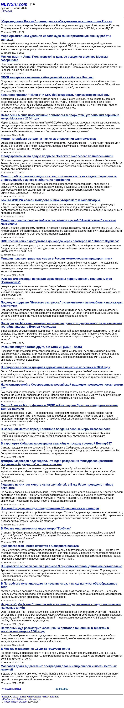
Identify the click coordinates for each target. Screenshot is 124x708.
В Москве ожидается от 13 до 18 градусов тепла (35, 648)
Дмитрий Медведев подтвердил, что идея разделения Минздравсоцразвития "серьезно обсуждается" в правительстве (57, 462)
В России (6, 11)
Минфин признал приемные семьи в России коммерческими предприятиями (56, 258)
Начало (6, 696)
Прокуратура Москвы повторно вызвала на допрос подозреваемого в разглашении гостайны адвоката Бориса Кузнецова (61, 325)
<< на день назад (11, 689)
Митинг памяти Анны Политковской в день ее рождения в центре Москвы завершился (54, 58)
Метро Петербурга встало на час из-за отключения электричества (48, 138)
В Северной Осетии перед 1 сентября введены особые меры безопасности (55, 429)
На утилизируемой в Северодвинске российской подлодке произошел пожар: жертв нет (62, 386)
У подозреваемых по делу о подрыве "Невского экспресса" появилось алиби (57, 156)
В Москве (22, 699)
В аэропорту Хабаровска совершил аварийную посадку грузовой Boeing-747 (56, 443)
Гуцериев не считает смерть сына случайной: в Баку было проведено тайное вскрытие (57, 486)
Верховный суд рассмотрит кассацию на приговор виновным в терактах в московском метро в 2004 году (55, 629)
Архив (23, 696)
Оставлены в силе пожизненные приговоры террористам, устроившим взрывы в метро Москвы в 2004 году (60, 116)
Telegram (54, 696)
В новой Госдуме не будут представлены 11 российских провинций (50, 508)
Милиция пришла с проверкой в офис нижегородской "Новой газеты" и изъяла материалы (58, 222)
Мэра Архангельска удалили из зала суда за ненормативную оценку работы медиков (56, 37)
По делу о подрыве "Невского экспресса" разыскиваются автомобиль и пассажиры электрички (62, 304)
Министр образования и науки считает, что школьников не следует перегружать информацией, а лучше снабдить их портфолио (59, 178)
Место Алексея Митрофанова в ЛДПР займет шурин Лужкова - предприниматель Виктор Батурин (59, 407)
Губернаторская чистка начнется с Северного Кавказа (40, 546)
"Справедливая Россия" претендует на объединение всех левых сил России (56, 21)
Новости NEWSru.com (15, 701)
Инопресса (35, 699)
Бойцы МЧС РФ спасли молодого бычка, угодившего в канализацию (50, 200)
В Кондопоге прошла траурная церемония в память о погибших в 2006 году (55, 367)
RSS (45, 696)
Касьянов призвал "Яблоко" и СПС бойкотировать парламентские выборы (55, 94)
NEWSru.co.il (8, 699)
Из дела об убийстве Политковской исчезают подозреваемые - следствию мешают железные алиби (61, 606)
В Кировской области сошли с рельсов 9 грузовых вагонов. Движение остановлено (61, 566)
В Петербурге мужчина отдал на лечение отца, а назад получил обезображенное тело (59, 585)
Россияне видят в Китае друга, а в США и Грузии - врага (41, 347)
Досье (14, 696)
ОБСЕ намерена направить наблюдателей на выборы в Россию (47, 77)
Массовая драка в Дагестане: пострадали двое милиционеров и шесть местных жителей (59, 668)
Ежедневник (34, 696)
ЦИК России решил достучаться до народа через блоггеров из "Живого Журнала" (60, 241)
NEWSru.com (14, 4)
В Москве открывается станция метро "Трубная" (36, 528)
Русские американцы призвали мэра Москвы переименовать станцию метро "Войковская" (56, 280)
